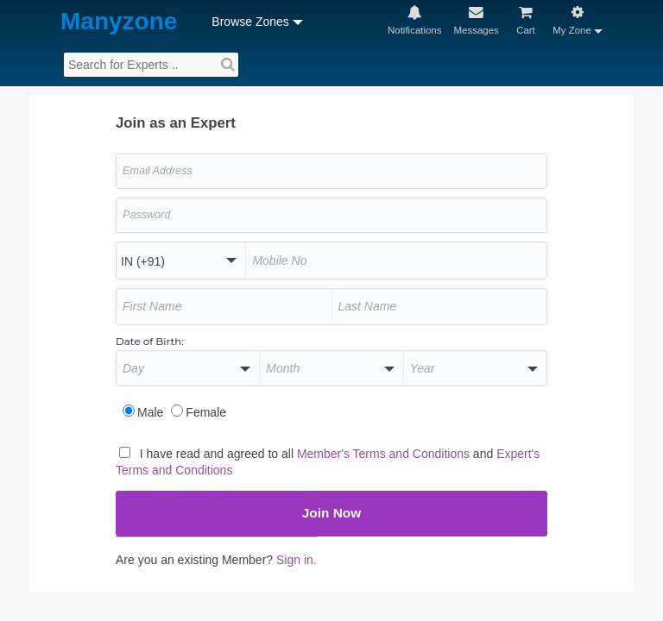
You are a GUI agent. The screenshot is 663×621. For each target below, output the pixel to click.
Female (211, 409)
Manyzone (95, 21)
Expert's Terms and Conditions (209, 466)
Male (151, 409)
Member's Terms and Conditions (419, 450)
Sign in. (322, 558)
